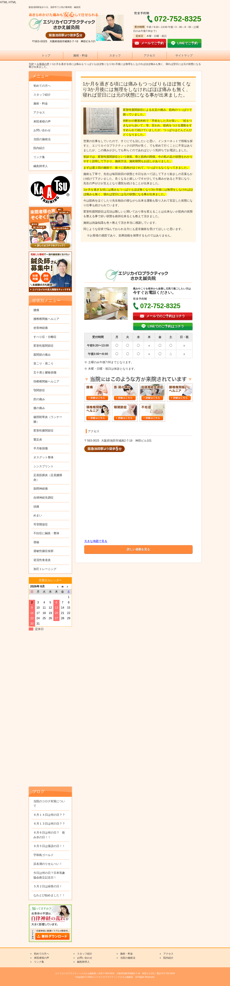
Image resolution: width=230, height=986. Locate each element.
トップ (46, 55)
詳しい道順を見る (138, 549)
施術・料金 (80, 55)
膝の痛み (39, 408)
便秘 (36, 542)
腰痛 (36, 310)
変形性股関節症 (43, 345)
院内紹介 (39, 148)
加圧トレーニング (44, 568)
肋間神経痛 (40, 488)
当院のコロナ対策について (49, 803)
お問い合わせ (42, 130)
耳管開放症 (40, 524)
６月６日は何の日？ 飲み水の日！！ (49, 835)
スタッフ (115, 55)
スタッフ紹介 (42, 94)
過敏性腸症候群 (43, 551)
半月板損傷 (40, 448)
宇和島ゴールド (43, 855)
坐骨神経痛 (40, 327)
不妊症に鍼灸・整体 (46, 533)
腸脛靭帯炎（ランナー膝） (47, 419)
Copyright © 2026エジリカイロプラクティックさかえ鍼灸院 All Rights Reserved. (115, 977)
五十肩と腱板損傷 (44, 372)
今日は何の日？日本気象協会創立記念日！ (49, 875)
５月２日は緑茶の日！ (47, 886)
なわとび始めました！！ (49, 895)
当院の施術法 (42, 139)
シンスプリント (43, 466)
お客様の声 (43, 64)
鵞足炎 (37, 439)
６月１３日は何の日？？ (49, 823)
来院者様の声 (42, 121)
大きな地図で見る (95, 541)
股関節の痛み (42, 354)
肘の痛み (39, 399)
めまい (37, 515)
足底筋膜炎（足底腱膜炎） (47, 477)
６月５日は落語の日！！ (49, 846)
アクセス (149, 55)
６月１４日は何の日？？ (49, 814)
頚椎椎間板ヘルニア (46, 381)
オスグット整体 (43, 457)
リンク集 (39, 157)
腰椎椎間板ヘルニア (46, 318)
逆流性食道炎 (42, 560)
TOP (31, 64)
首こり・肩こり (43, 363)
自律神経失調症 (43, 497)
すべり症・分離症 (44, 336)
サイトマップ (184, 55)
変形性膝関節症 (43, 430)
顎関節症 (39, 390)
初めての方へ (42, 85)
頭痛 (36, 506)
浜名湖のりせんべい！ (47, 863)
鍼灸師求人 (40, 166)
